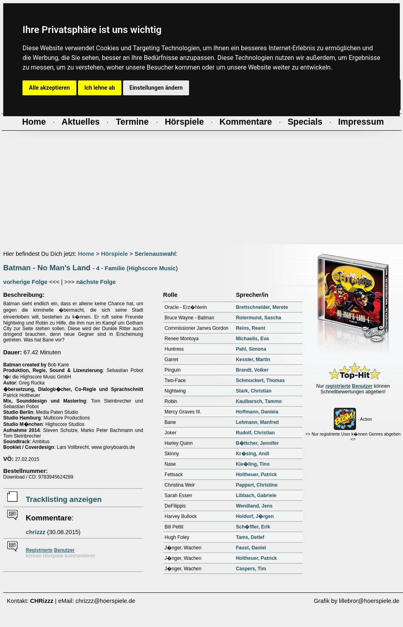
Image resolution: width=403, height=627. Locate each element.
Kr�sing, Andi (252, 453)
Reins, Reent (250, 328)
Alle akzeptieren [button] (49, 87)
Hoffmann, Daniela (257, 412)
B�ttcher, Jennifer (257, 443)
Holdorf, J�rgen (254, 516)
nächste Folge (96, 282)
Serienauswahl (155, 254)
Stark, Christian (253, 391)
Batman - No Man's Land (46, 267)
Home (86, 254)
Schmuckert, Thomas (260, 380)
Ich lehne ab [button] (99, 87)
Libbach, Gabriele (256, 495)
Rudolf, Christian (255, 433)
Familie (115, 268)
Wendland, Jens (254, 506)
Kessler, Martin (253, 359)
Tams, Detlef (250, 537)
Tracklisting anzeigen (64, 499)
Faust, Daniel (251, 548)
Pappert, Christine (256, 485)
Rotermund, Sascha (258, 318)
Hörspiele (114, 254)
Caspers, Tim (251, 568)
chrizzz (35, 532)
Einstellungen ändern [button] (156, 87)
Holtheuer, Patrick (256, 474)
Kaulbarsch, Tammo (259, 401)
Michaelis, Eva (252, 338)
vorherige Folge (25, 282)
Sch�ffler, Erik (253, 527)
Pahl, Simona (251, 349)
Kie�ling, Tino (252, 464)
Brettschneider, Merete (262, 307)
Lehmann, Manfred (257, 422)
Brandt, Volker (252, 370)
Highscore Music (152, 268)
